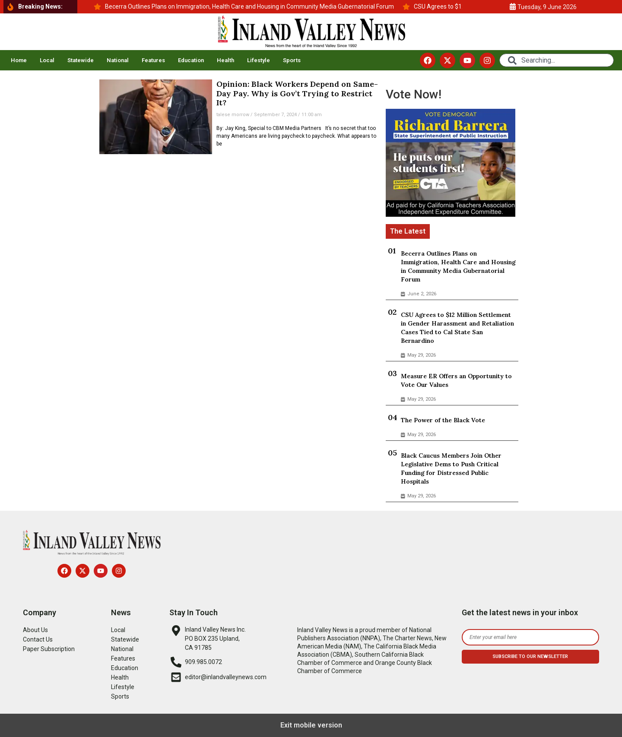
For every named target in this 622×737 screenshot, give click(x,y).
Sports (292, 60)
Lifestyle (258, 60)
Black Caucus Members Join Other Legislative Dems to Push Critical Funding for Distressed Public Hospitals (451, 468)
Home (19, 60)
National (118, 60)
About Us (35, 629)
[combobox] (556, 60)
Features (153, 60)
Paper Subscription (49, 648)
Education (191, 60)
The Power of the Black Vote (443, 420)
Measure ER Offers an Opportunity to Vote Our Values (456, 380)
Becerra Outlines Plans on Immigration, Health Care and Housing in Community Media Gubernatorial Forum (458, 266)
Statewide (80, 60)
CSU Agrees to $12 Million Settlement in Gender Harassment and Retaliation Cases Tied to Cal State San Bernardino (457, 328)
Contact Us (38, 639)
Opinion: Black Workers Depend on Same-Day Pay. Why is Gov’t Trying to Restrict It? (297, 93)
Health (225, 60)
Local (47, 60)
